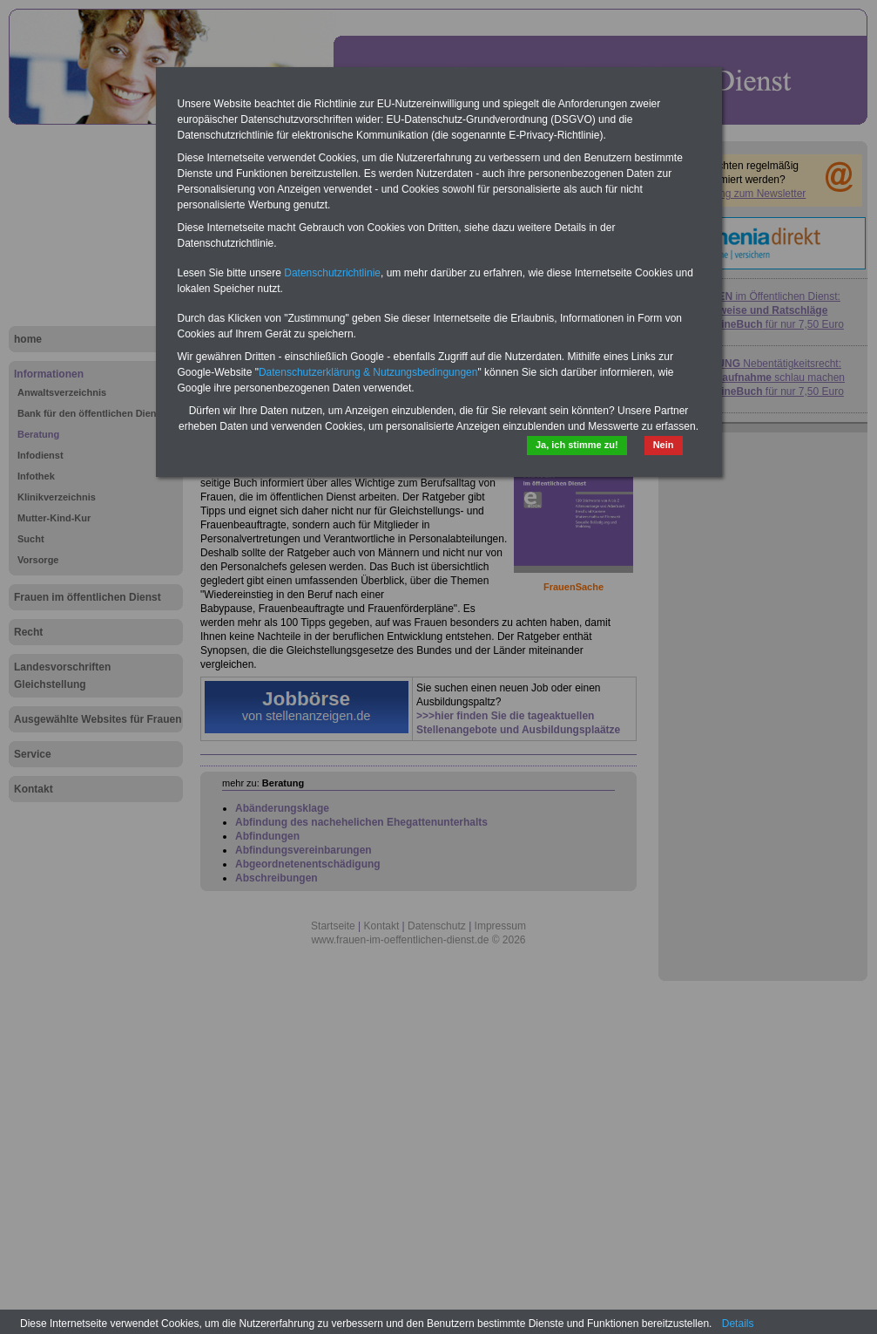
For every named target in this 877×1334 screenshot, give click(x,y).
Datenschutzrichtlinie (332, 273)
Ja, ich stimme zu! (577, 444)
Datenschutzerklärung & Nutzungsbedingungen (368, 372)
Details (738, 1323)
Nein (663, 444)
